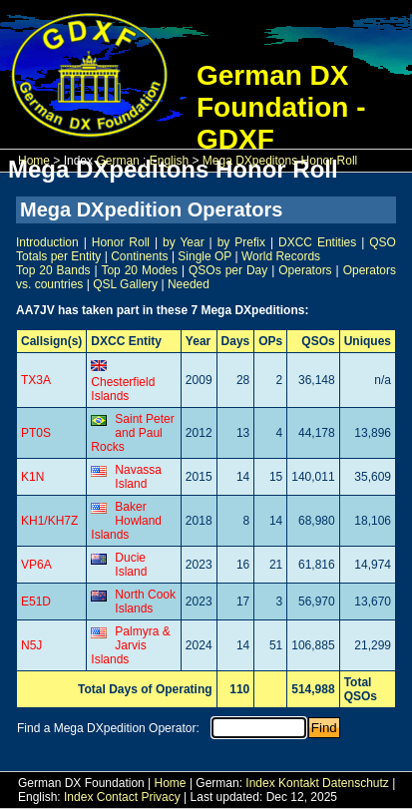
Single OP (204, 256)
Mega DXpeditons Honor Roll (280, 161)
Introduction (47, 242)
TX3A (36, 380)
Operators (304, 270)
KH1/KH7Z (49, 521)
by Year (184, 242)
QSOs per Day (228, 270)
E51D (36, 601)
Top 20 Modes (139, 270)
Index (259, 783)
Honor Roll (121, 242)
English (169, 161)
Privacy (160, 797)
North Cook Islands (145, 601)
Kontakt (298, 783)
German (117, 161)
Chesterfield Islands (123, 389)
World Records (280, 256)
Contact (117, 797)
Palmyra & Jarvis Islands (130, 645)
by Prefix (241, 242)
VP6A (36, 565)
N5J (31, 645)
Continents (139, 256)
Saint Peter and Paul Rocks (132, 433)
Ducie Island (131, 565)
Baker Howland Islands (126, 521)
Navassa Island (138, 477)
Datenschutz (355, 783)
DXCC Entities (317, 242)
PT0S (36, 433)
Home (34, 161)
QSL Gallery (125, 284)
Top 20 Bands (53, 270)
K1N (32, 477)
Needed (188, 284)
